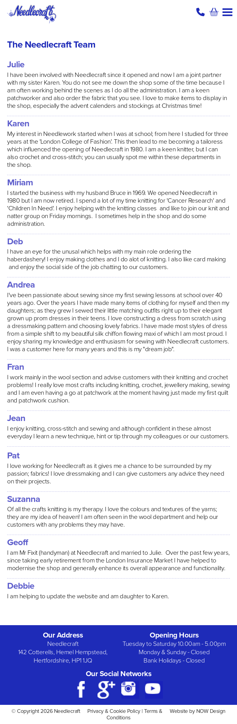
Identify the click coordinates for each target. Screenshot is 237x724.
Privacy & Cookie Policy (113, 711)
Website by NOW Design (198, 711)
